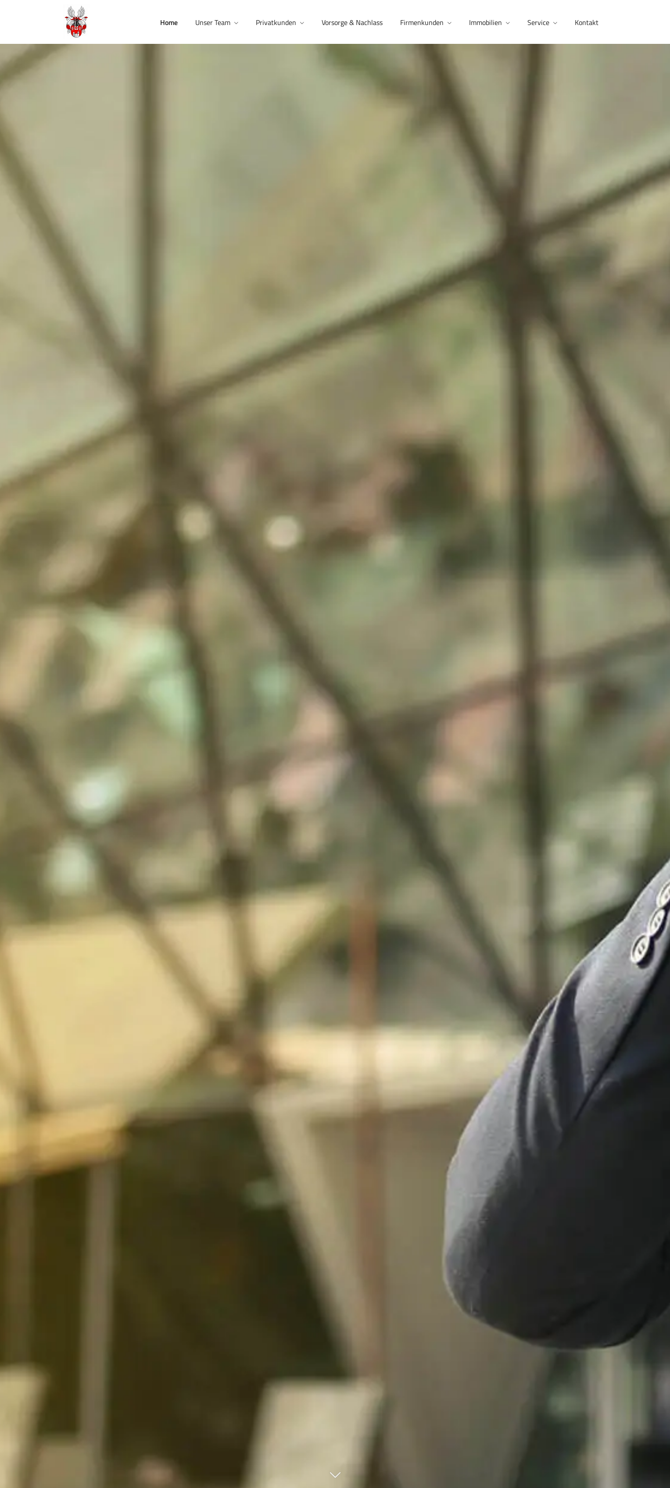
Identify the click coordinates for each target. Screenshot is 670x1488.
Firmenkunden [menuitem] (422, 22)
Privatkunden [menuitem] (276, 22)
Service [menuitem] (538, 22)
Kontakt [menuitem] (586, 22)
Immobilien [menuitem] (485, 22)
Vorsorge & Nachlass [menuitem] (352, 22)
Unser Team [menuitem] (212, 22)
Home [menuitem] (169, 22)
